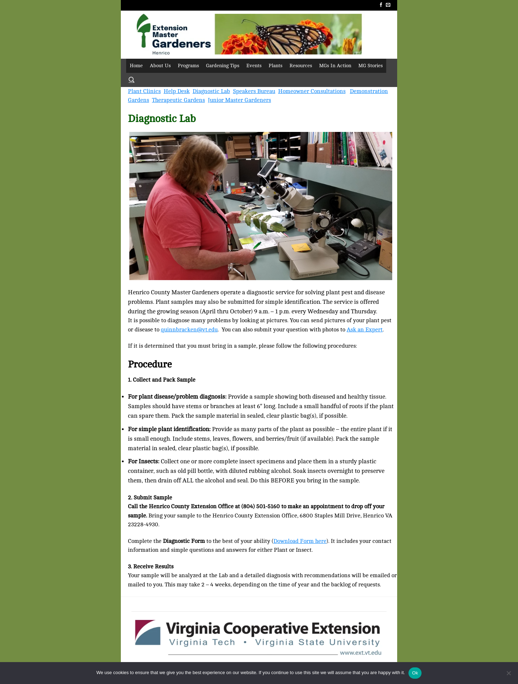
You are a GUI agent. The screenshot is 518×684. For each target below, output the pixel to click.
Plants (275, 65)
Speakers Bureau (254, 91)
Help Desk (177, 91)
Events (253, 65)
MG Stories (370, 65)
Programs (188, 65)
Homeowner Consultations (312, 91)
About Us (160, 65)
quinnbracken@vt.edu (189, 329)
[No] (508, 675)
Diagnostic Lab (211, 91)
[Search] (131, 80)
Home (136, 65)
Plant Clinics (144, 91)
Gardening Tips (222, 65)
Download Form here (299, 541)
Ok (415, 673)
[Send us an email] (388, 5)
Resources (300, 65)
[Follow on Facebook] (381, 5)
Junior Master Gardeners (239, 100)
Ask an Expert (365, 329)
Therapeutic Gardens (178, 100)
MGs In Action (335, 65)
